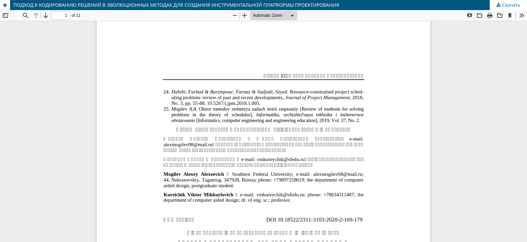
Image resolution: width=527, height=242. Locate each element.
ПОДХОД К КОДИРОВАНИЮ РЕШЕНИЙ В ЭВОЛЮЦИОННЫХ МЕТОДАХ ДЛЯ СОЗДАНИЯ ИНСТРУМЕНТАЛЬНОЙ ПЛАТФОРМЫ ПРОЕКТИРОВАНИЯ (176, 5)
